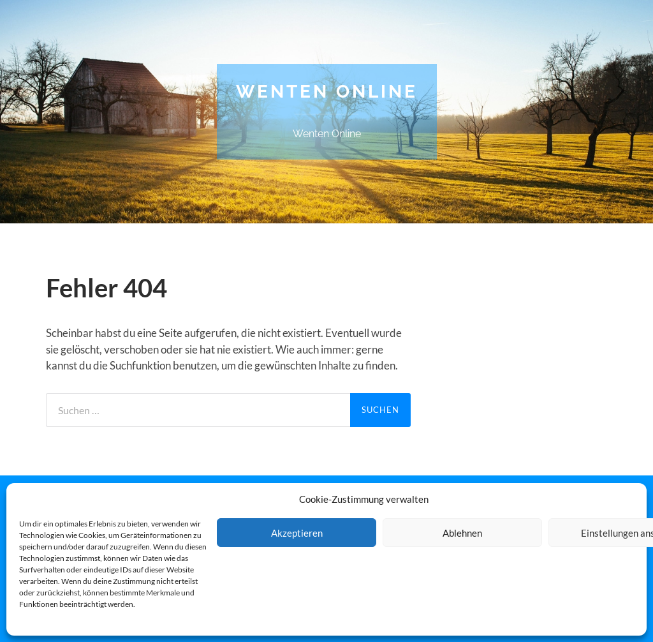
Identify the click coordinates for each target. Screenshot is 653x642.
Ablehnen (462, 533)
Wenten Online (327, 91)
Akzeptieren (297, 533)
